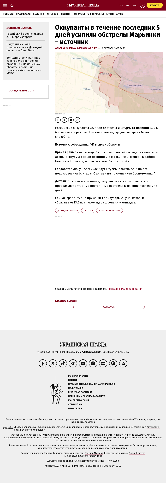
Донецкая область (68, 210)
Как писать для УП (78, 400)
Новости (8, 14)
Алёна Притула (137, 453)
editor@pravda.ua (92, 456)
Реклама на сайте (78, 376)
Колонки (38, 14)
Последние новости (20, 90)
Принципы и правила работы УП (86, 396)
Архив (119, 14)
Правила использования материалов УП (91, 384)
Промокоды (75, 408)
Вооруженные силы (109, 210)
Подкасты (79, 14)
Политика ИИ (75, 388)
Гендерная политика (80, 392)
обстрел (88, 210)
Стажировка (75, 404)
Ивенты (65, 14)
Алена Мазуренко (87, 48)
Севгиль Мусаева (94, 453)
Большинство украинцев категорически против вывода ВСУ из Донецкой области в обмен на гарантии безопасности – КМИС (24, 65)
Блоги (110, 14)
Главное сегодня (66, 300)
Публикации (23, 14)
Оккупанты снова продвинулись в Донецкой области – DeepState (24, 47)
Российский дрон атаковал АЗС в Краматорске (24, 35)
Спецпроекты (95, 14)
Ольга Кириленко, (66, 48)
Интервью (53, 14)
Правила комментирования (124, 288)
